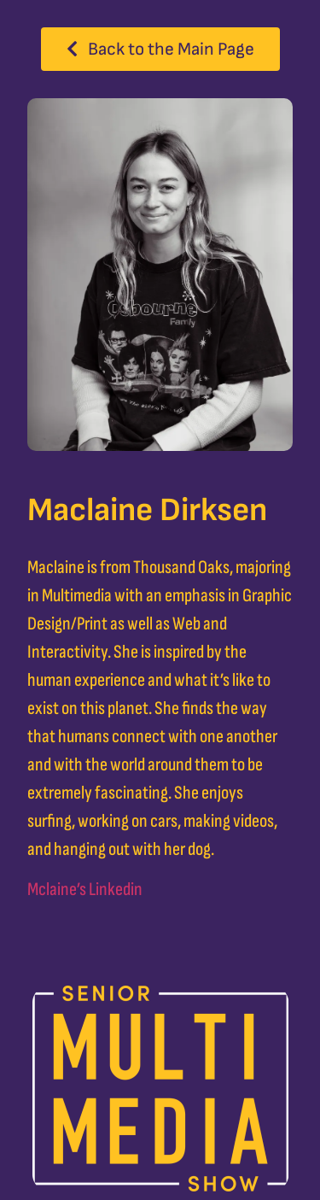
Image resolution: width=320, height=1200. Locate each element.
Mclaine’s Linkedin (85, 889)
